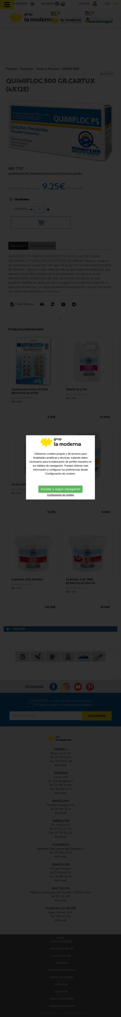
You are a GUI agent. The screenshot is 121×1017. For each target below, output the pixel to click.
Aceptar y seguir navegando (60, 459)
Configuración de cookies (60, 465)
